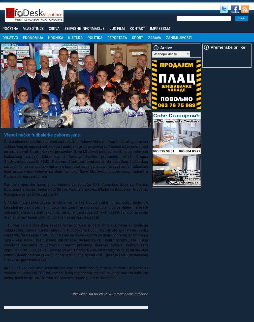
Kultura (75, 38)
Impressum (160, 29)
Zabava (154, 38)
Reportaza (117, 38)
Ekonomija (33, 38)
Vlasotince (33, 29)
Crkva (54, 29)
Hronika (55, 38)
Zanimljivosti (179, 38)
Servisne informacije (84, 29)
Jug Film (117, 29)
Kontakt (137, 29)
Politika (95, 38)
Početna (10, 29)
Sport (137, 38)
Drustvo (10, 38)
